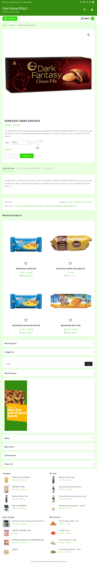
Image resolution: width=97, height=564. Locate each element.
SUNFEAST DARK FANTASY (65, 206)
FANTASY (40, 206)
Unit (7, 143)
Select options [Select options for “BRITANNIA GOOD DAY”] (27, 276)
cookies (18, 206)
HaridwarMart (15, 8)
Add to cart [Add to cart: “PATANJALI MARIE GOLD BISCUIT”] (71, 276)
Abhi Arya (63, 561)
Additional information (29, 168)
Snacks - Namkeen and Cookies (80, 202)
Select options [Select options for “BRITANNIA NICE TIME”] (72, 333)
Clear (32, 142)
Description (8, 168)
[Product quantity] (11, 156)
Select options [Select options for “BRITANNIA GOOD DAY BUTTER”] (27, 333)
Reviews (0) (48, 168)
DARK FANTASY (28, 206)
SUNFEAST (49, 206)
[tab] (9, 169)
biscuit (11, 206)
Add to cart (27, 156)
